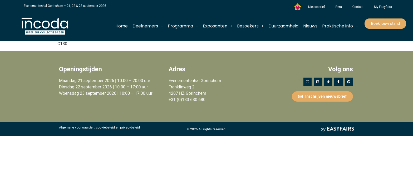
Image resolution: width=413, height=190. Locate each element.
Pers (339, 7)
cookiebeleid (105, 127)
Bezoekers (250, 26)
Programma (183, 26)
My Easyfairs (383, 7)
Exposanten (217, 26)
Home (121, 26)
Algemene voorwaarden (76, 127)
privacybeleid (130, 127)
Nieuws (310, 26)
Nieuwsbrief (316, 7)
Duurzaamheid (283, 26)
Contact (357, 7)
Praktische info (340, 26)
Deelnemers (147, 26)
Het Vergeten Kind (297, 6)
